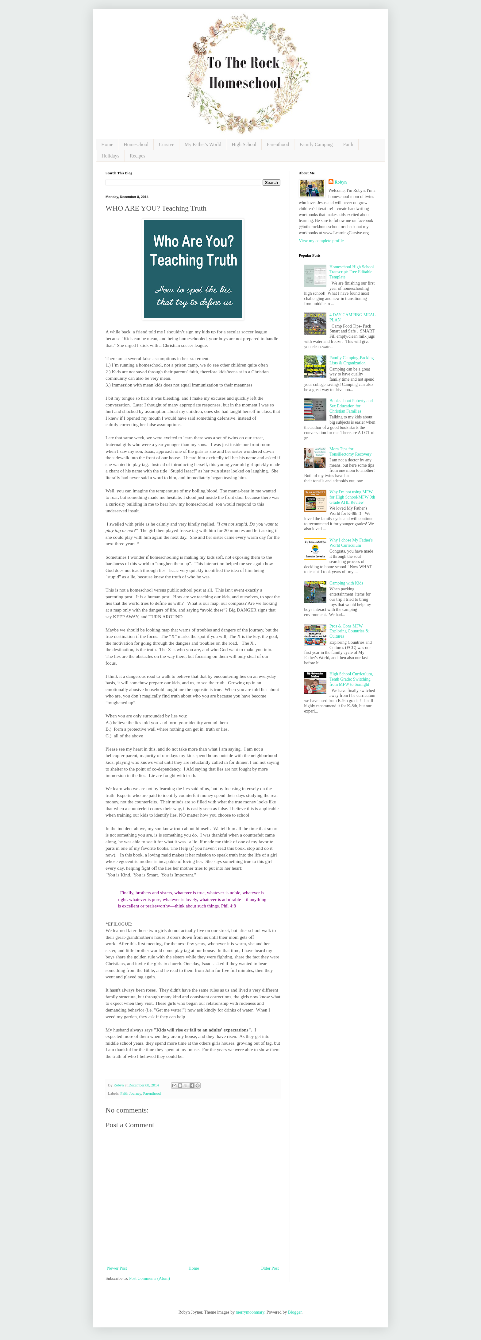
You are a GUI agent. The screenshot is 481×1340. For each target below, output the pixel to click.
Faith (348, 144)
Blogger (295, 1312)
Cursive (166, 144)
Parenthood (278, 144)
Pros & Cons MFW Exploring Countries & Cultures (349, 631)
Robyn (341, 182)
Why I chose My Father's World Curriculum (351, 543)
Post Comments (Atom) (149, 1278)
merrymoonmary (250, 1312)
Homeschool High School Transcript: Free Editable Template (351, 272)
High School (244, 144)
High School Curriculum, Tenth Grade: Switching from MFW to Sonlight (351, 679)
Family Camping (316, 144)
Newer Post (117, 1268)
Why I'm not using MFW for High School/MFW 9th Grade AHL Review (352, 497)
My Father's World (203, 144)
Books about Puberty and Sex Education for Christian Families (351, 406)
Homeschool (136, 144)
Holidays (110, 155)
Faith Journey (130, 1093)
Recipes (137, 155)
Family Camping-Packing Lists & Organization (351, 360)
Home (107, 144)
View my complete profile (321, 241)
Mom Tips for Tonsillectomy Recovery (350, 451)
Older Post (270, 1268)
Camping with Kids (346, 583)
